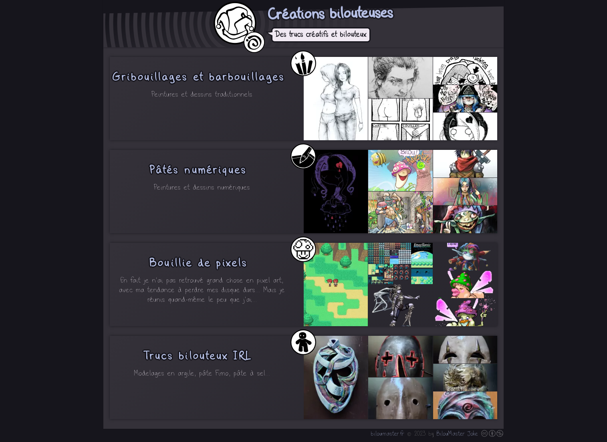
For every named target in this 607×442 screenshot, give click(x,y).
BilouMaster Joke (457, 434)
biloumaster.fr (387, 434)
